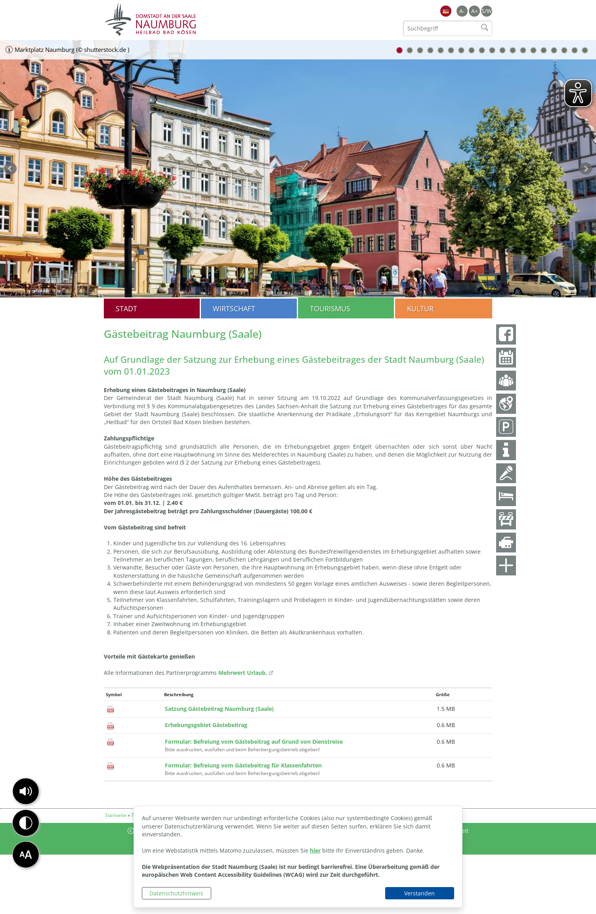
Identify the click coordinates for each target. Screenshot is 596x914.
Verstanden (419, 893)
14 (533, 50)
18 (574, 50)
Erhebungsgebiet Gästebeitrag (206, 725)
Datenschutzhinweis (176, 893)
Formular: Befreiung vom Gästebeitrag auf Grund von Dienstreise (254, 741)
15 (544, 50)
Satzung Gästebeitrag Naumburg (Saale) (219, 708)
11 (502, 50)
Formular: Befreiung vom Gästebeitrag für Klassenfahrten (243, 765)
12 (513, 50)
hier (315, 850)
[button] (26, 791)
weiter (585, 168)
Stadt (126, 308)
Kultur (420, 308)
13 (523, 50)
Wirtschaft (234, 308)
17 (564, 50)
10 (492, 50)
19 (585, 50)
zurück (10, 168)
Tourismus (330, 308)
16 (554, 50)
